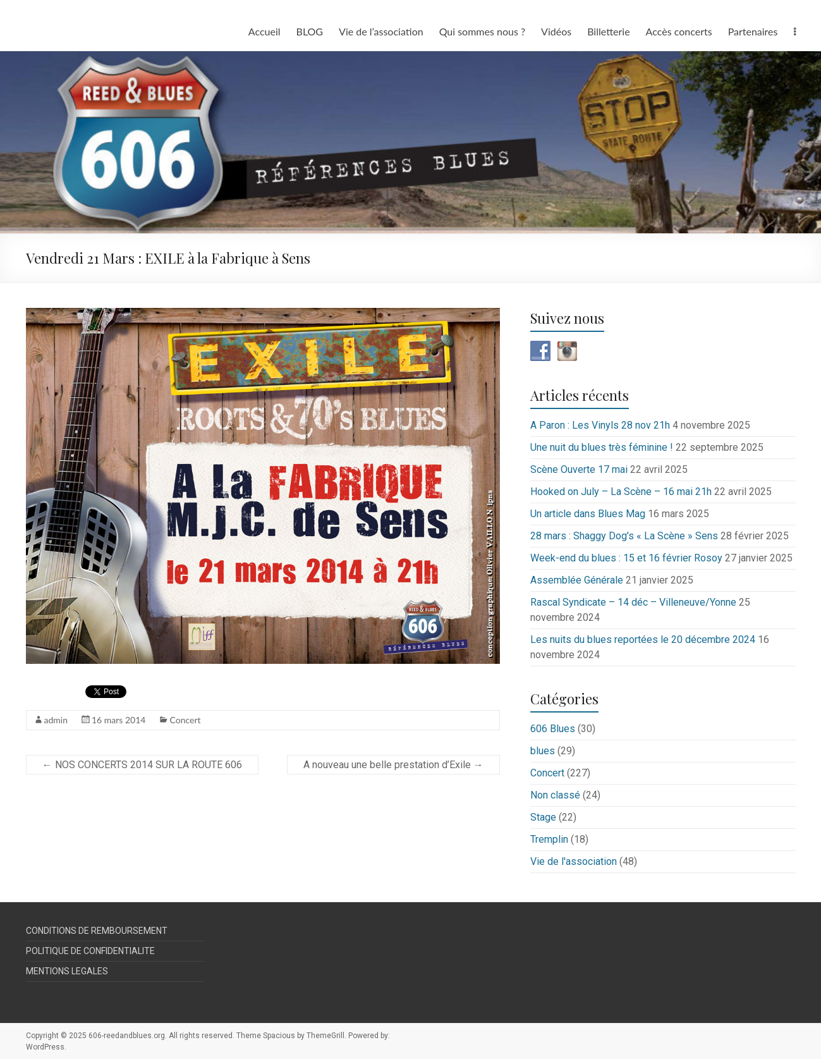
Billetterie (608, 31)
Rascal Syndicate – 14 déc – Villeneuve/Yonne (633, 602)
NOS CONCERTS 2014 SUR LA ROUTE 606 (142, 765)
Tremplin (549, 839)
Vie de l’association (381, 31)
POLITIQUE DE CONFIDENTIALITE (90, 951)
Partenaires (753, 31)
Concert (184, 719)
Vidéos (556, 31)
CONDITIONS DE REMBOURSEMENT (96, 931)
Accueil (264, 31)
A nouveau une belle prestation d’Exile (393, 765)
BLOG (310, 31)
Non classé (555, 795)
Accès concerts (679, 31)
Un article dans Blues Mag (587, 514)
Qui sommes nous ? (482, 31)
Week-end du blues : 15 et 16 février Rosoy (626, 558)
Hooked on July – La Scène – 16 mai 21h (621, 492)
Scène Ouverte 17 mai (579, 469)
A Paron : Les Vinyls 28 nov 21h (600, 425)
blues (542, 751)
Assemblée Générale (576, 580)
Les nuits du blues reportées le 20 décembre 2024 (642, 640)
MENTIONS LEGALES (67, 971)
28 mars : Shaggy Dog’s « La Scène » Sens (624, 536)
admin (56, 719)
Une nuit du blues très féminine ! (601, 447)
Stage (543, 817)
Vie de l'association (573, 861)
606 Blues (552, 729)
